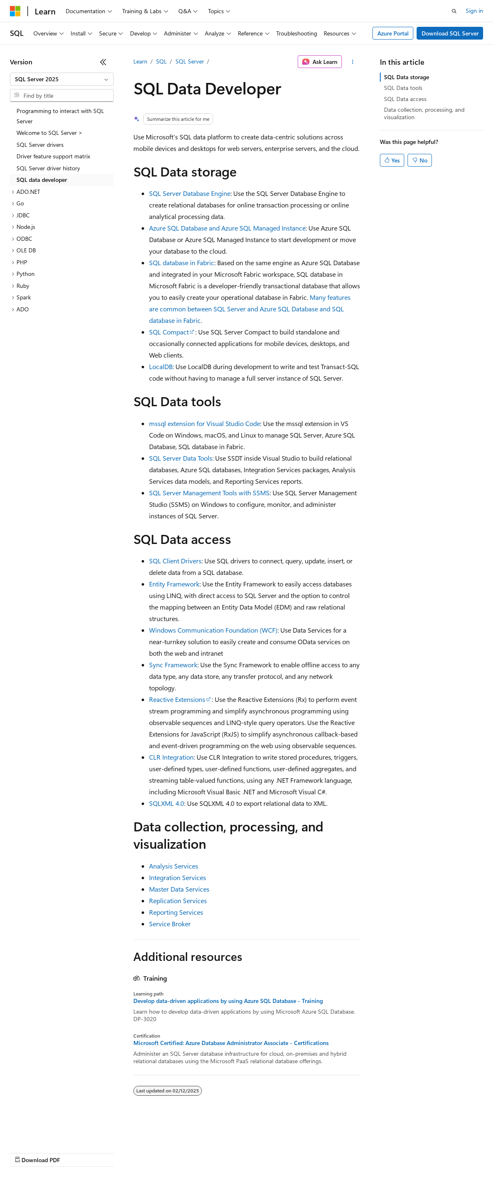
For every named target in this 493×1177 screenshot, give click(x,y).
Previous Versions (75, 1152)
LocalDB (161, 366)
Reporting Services (176, 912)
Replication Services (178, 900)
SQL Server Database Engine (189, 193)
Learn (140, 61)
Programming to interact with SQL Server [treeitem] (60, 116)
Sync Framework (173, 664)
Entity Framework (174, 583)
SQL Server (189, 61)
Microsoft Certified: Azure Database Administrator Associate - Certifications (231, 1043)
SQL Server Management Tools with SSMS (209, 492)
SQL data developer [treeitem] (42, 180)
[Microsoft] (15, 11)
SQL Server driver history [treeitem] (48, 168)
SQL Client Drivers (175, 560)
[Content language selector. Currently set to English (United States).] (47, 1132)
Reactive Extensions (177, 699)
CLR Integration (171, 757)
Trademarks (342, 1152)
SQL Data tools (403, 88)
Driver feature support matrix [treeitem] (53, 156)
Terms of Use (301, 1152)
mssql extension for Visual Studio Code (204, 423)
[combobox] (62, 79)
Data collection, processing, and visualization (424, 113)
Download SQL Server (450, 33)
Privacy (180, 1152)
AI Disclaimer (26, 1152)
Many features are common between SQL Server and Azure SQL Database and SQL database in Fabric (250, 309)
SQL (161, 61)
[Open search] (454, 11)
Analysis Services (173, 866)
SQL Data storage (406, 77)
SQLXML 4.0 (166, 803)
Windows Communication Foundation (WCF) (213, 630)
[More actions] (352, 61)
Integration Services (177, 877)
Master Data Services (179, 889)
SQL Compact (169, 331)
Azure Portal (393, 33)
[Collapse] (103, 61)
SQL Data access (405, 99)
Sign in (474, 10)
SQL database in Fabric (181, 262)
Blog (112, 1152)
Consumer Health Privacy (237, 1152)
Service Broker (170, 923)
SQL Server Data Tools (180, 458)
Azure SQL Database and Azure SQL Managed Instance (227, 228)
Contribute (147, 1152)
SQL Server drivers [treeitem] (40, 144)
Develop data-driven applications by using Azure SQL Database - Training (228, 1001)
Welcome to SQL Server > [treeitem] (50, 133)
